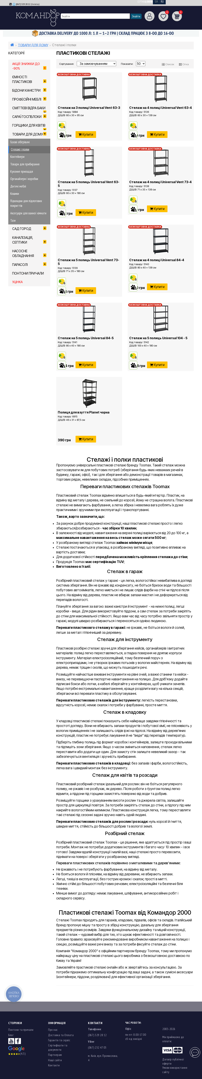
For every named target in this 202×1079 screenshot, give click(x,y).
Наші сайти (55, 1060)
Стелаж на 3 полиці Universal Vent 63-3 (89, 108)
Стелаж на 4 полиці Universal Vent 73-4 (160, 182)
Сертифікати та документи (151, 1)
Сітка (184, 64)
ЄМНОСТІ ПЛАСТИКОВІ (29, 79)
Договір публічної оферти (173, 1061)
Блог (10, 1035)
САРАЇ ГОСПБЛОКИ (29, 116)
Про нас (53, 1030)
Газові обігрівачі (20, 142)
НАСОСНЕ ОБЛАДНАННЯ (29, 253)
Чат (195, 1050)
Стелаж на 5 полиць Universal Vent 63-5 (88, 184)
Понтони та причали (20, 1030)
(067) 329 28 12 (23, 4)
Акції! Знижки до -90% (29, 66)
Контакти (54, 1065)
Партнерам (55, 1055)
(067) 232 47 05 (97, 1047)
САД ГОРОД (29, 228)
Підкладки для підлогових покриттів (26, 203)
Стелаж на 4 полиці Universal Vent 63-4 (160, 108)
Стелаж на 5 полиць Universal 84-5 (86, 338)
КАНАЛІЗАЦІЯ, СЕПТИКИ (29, 240)
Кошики (14, 193)
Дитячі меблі (18, 186)
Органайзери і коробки (24, 179)
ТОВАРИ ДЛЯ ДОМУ (33, 45)
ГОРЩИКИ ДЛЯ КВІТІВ (29, 126)
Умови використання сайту (174, 1070)
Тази (13, 220)
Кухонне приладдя (21, 171)
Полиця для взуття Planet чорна (83, 412)
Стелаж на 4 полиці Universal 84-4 (156, 260)
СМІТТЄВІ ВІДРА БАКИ (29, 109)
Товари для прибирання (24, 164)
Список (168, 64)
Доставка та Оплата (61, 1035)
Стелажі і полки (20, 149)
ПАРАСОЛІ (29, 264)
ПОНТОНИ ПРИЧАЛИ (28, 273)
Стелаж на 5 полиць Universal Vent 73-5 (88, 262)
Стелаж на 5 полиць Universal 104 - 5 (158, 338)
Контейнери (17, 156)
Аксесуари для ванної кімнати (28, 213)
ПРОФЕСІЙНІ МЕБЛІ (29, 99)
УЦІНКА (17, 282)
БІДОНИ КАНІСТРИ (29, 90)
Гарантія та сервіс (59, 1040)
